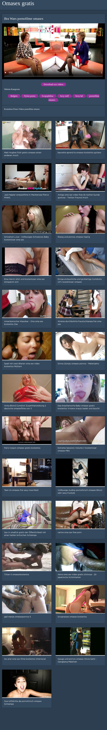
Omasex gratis (18, 3)
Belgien (14, 96)
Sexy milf (64, 96)
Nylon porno (29, 96)
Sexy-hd (79, 96)
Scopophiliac (48, 96)
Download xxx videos (53, 84)
